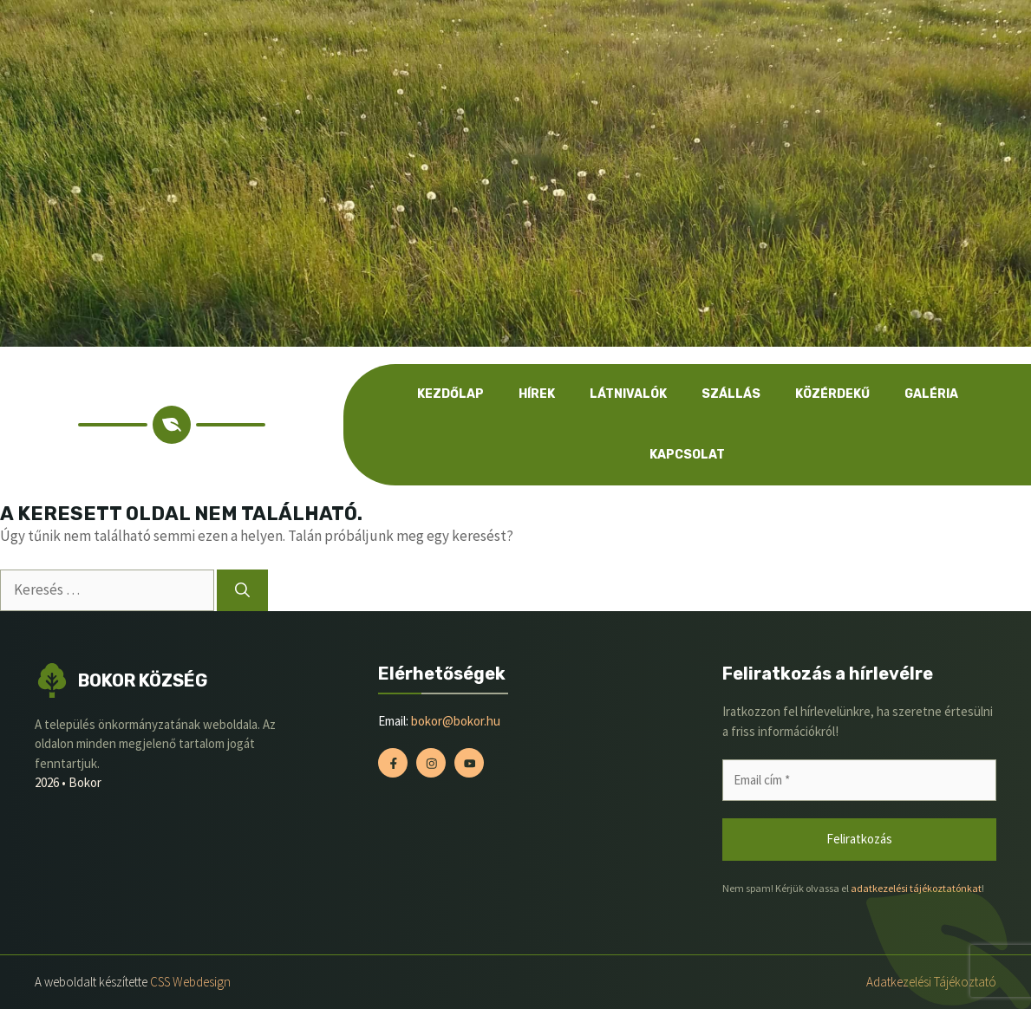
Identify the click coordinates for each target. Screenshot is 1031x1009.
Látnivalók (628, 394)
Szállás (730, 394)
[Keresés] (242, 590)
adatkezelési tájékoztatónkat (916, 888)
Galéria (931, 394)
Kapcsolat (687, 454)
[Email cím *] (859, 780)
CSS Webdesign (190, 981)
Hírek (537, 394)
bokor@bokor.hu (455, 721)
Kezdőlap (450, 394)
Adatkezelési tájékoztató (931, 981)
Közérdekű (832, 394)
